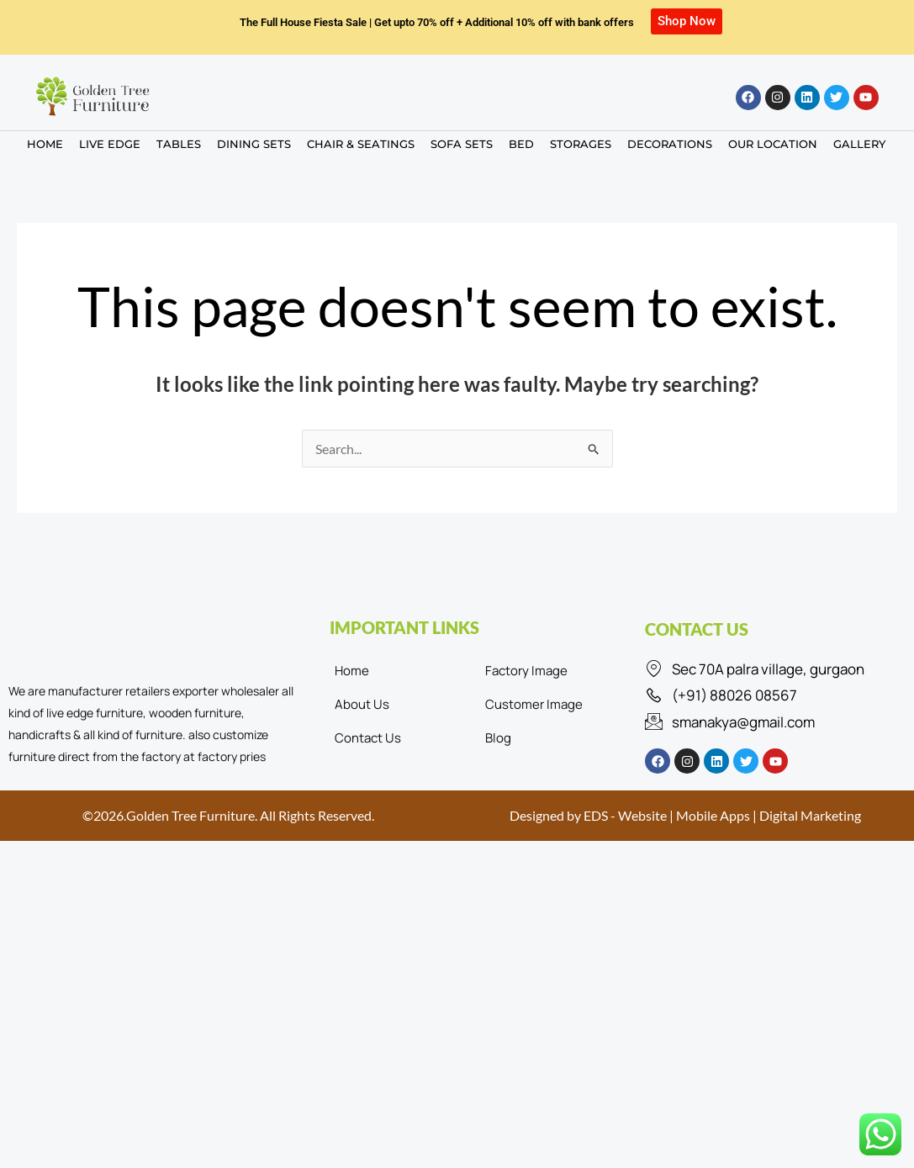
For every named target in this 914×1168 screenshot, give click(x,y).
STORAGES (580, 144)
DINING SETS (254, 144)
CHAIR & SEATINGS (361, 144)
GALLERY (859, 144)
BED (521, 144)
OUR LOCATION (772, 144)
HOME (45, 144)
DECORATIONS (669, 144)
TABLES (178, 144)
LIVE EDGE (109, 144)
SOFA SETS (462, 144)
